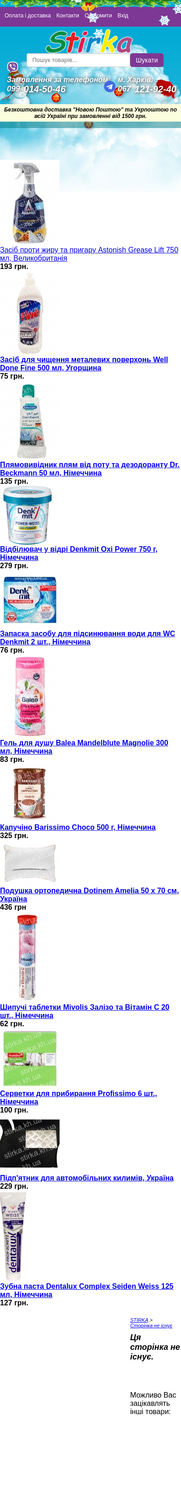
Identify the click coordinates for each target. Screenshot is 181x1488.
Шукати (147, 60)
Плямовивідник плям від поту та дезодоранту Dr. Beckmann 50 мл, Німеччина (90, 469)
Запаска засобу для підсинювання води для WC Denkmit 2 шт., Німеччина (87, 638)
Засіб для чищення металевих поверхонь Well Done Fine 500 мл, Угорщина (84, 364)
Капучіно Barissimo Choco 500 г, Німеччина (78, 827)
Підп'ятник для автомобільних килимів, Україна (87, 1178)
